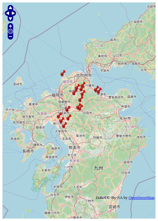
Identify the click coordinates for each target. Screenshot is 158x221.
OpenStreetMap (142, 197)
